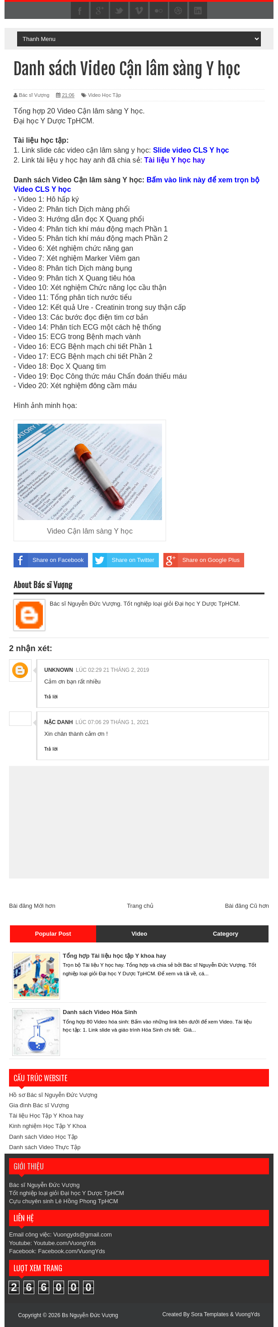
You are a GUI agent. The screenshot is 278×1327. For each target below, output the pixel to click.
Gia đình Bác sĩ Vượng (39, 1105)
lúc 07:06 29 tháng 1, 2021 (112, 722)
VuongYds (247, 1314)
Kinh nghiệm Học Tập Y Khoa (47, 1126)
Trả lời (51, 696)
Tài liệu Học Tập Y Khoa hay (46, 1115)
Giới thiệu (29, 1166)
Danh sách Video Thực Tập (44, 1147)
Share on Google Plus (201, 560)
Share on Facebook (48, 560)
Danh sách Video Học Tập (43, 1136)
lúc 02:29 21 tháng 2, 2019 (112, 670)
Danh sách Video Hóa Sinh (100, 1012)
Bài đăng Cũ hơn (247, 905)
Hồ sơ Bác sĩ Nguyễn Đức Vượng (53, 1094)
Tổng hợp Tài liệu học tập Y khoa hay (114, 955)
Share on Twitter (123, 560)
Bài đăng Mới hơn (32, 905)
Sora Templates (209, 1314)
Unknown (58, 670)
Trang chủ (140, 905)
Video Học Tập (104, 95)
